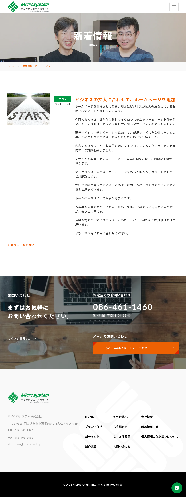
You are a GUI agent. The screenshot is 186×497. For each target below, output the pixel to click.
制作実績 (91, 446)
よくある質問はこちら (22, 338)
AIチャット (92, 436)
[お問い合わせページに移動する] (136, 348)
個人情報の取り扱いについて (160, 436)
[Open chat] (176, 487)
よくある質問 (122, 436)
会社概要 (147, 417)
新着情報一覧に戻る (21, 245)
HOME (89, 417)
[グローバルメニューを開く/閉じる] (174, 6)
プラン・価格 (93, 427)
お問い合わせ (122, 446)
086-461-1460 (123, 307)
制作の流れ (120, 417)
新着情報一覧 (150, 427)
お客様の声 (120, 427)
